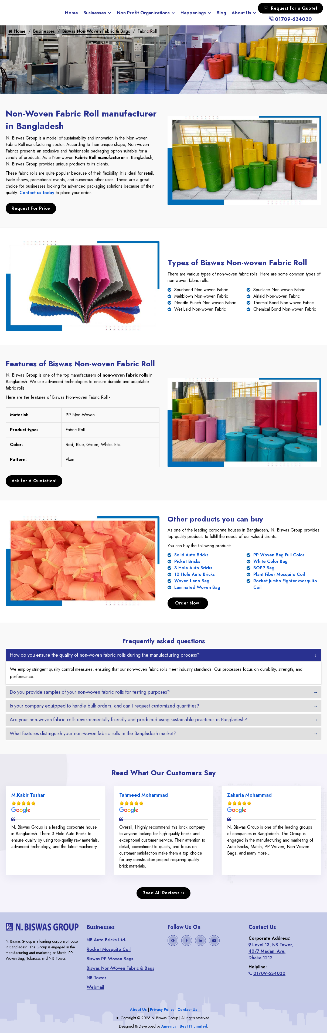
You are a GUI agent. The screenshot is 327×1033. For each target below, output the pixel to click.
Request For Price (31, 208)
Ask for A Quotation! (34, 480)
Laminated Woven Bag (197, 587)
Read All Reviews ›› (163, 892)
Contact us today (36, 193)
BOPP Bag (263, 567)
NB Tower (96, 977)
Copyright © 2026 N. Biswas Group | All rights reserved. (165, 1017)
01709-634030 (290, 19)
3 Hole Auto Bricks (193, 567)
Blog (221, 12)
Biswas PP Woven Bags (110, 958)
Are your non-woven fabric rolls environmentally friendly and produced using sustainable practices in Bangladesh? (128, 718)
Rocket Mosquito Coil (109, 949)
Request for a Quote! (290, 8)
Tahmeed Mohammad (143, 794)
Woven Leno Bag (191, 580)
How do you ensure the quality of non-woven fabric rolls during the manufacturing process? (105, 654)
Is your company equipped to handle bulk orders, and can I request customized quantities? (104, 705)
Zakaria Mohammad (249, 794)
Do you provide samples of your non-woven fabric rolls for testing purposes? (90, 691)
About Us (241, 12)
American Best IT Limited (184, 1025)
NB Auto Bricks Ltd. (106, 939)
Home (71, 12)
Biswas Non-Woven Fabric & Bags (96, 31)
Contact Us (187, 1009)
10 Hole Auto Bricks (194, 574)
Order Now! (187, 602)
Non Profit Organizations (143, 12)
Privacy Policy (162, 1009)
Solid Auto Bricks (191, 554)
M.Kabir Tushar (28, 794)
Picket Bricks (187, 561)
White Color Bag (270, 561)
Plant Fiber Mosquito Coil (279, 574)
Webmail (95, 987)
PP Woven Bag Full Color (278, 554)
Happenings (193, 12)
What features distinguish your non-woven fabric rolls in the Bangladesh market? (93, 732)
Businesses (94, 12)
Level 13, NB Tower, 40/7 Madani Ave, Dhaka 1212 (270, 950)
